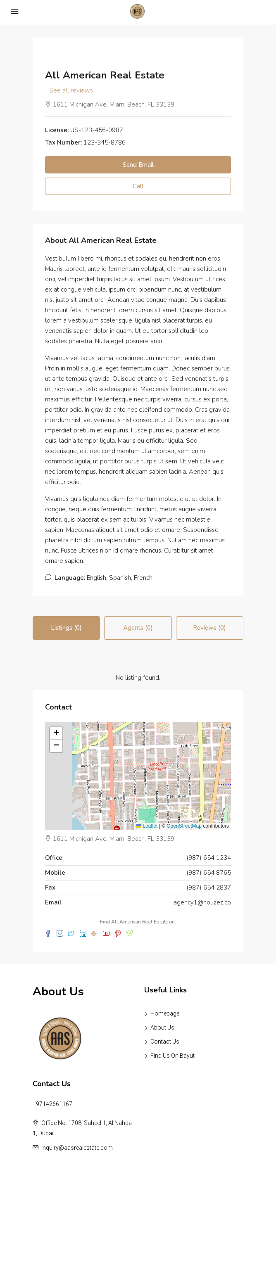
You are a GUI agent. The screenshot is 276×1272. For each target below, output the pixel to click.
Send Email (138, 165)
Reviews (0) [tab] (209, 628)
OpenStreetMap (184, 826)
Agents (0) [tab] (138, 628)
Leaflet (146, 826)
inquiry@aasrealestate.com (77, 1147)
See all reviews (71, 90)
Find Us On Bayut (172, 1055)
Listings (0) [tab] (66, 628)
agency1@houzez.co (202, 902)
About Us (162, 1027)
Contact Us (164, 1041)
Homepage (164, 1013)
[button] (56, 733)
